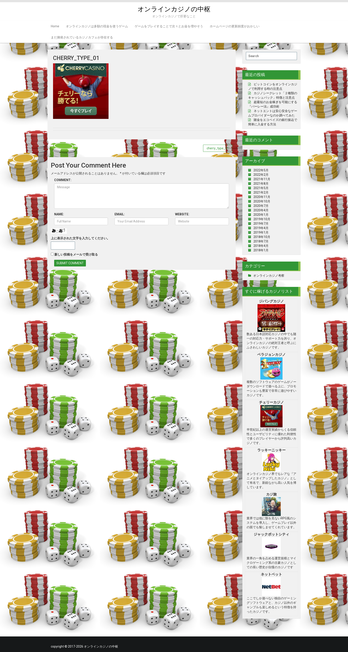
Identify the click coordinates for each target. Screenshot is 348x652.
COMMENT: (62, 180)
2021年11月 (261, 179)
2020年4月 (261, 210)
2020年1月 (261, 214)
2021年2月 (261, 192)
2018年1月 (261, 250)
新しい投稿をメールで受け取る (76, 254)
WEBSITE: (182, 214)
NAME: (59, 214)
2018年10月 (261, 237)
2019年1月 (261, 232)
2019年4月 (261, 228)
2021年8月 (261, 183)
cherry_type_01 (218, 148)
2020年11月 (261, 197)
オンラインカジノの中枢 (174, 9)
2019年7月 (261, 223)
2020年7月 (261, 206)
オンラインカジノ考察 (268, 275)
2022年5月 (261, 170)
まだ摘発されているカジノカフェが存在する (82, 37)
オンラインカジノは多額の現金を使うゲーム (97, 26)
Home (55, 26)
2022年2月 (261, 174)
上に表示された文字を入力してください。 (80, 238)
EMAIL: (120, 214)
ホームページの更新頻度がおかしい (234, 26)
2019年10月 (261, 219)
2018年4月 (261, 246)
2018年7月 (261, 241)
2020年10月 (261, 201)
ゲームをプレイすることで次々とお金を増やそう (169, 26)
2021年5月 (261, 188)
